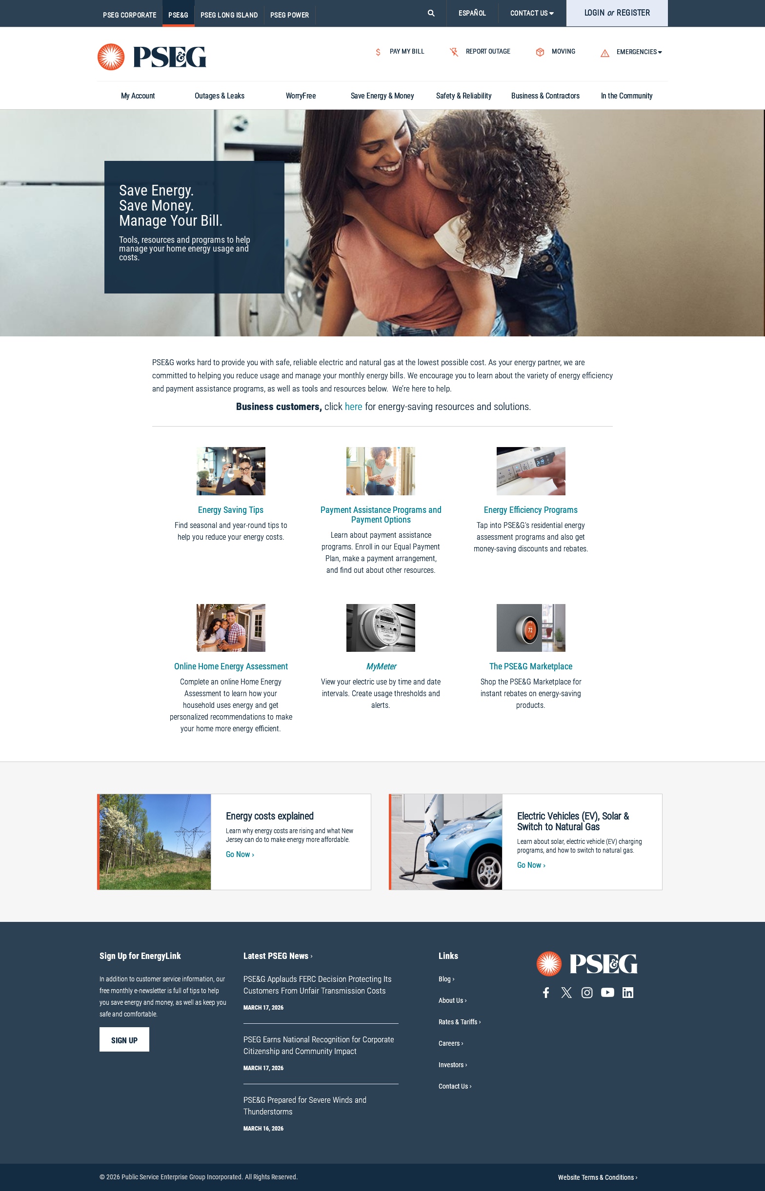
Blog (445, 979)
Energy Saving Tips (230, 510)
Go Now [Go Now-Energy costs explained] (240, 854)
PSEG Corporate (129, 15)
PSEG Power (289, 15)
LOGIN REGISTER (617, 13)
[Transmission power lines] (154, 841)
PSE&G (178, 15)
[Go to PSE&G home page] (587, 963)
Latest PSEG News (278, 956)
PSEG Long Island (229, 15)
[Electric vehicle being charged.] (446, 841)
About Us (451, 1000)
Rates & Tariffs (458, 1022)
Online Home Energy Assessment (231, 666)
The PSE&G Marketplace (530, 666)
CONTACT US (532, 13)
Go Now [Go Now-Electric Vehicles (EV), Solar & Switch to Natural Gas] (531, 865)
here (353, 406)
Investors (451, 1065)
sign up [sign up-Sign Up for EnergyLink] (124, 1040)
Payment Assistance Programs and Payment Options (381, 515)
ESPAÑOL (472, 13)
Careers (449, 1043)
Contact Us (453, 1086)
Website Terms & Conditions (598, 1177)
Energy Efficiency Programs (531, 510)
